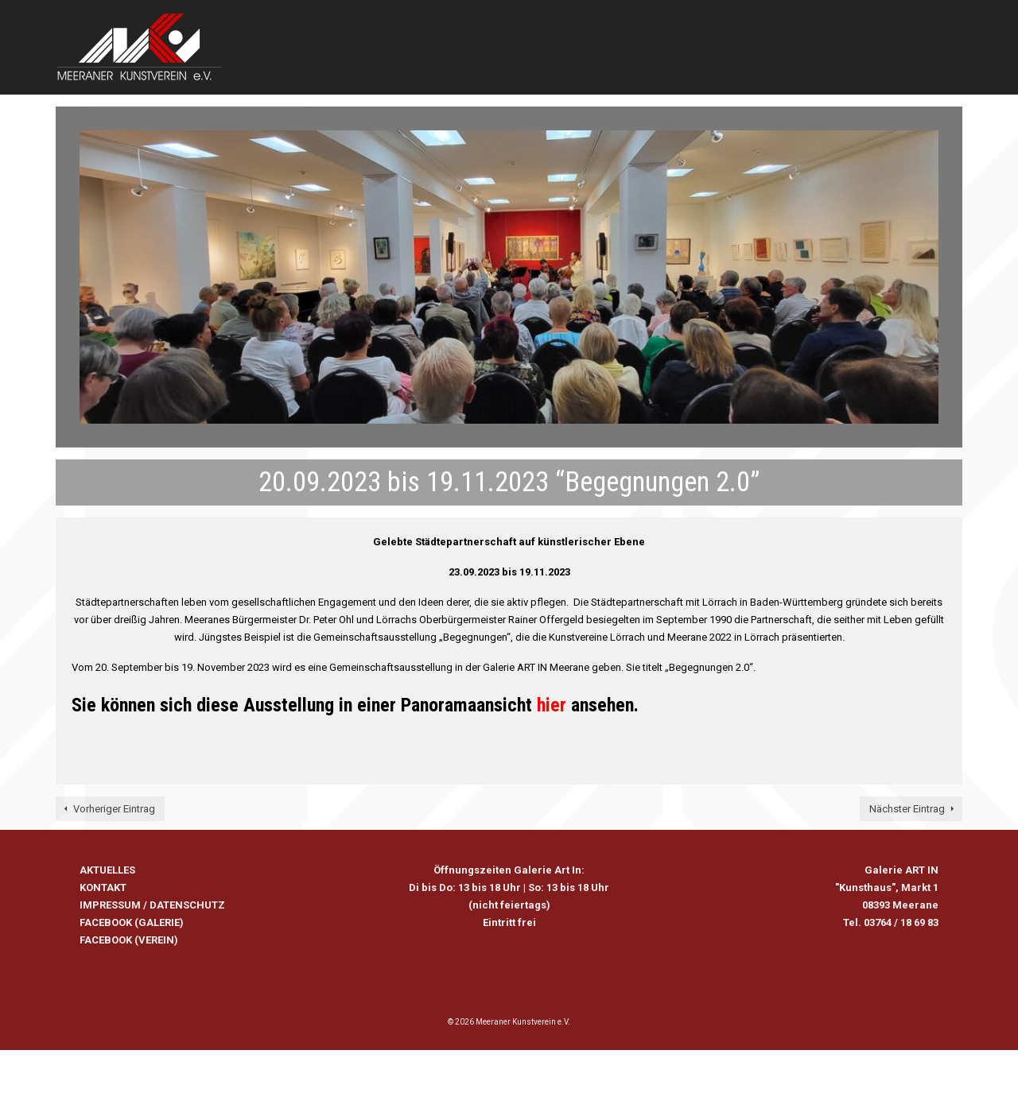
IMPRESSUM (110, 905)
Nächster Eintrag (907, 809)
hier (551, 705)
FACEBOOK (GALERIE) (132, 922)
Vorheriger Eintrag (114, 809)
